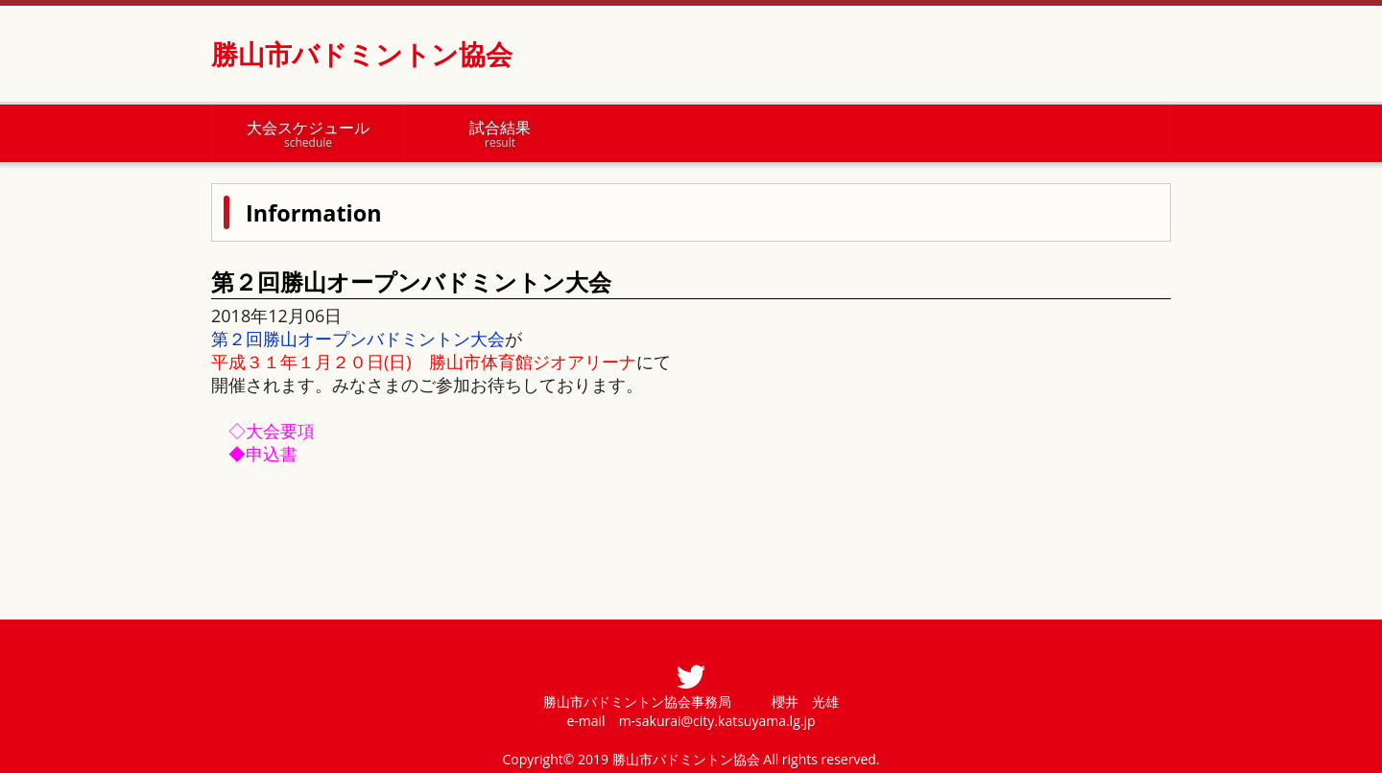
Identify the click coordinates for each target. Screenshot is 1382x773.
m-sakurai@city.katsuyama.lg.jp (717, 721)
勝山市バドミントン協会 (361, 53)
